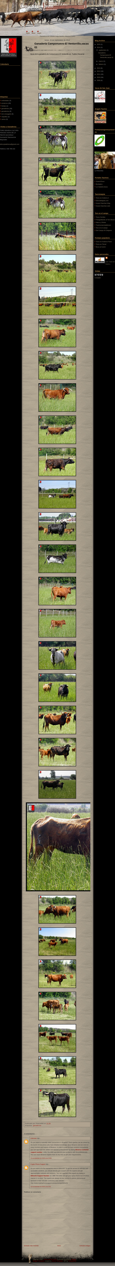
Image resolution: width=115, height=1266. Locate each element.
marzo (101, 61)
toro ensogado (6, 114)
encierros (4, 103)
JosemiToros (100, 181)
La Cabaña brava (102, 187)
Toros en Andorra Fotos (104, 241)
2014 (98, 47)
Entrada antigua (85, 1246)
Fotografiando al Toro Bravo (105, 220)
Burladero (99, 184)
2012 (98, 71)
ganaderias (5, 108)
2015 (98, 44)
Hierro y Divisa (101, 222)
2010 (98, 77)
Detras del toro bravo (36, 6)
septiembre (102, 50)
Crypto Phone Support (38, 1164)
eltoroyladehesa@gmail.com (9, 144)
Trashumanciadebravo (103, 225)
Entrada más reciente (31, 1246)
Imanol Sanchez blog (103, 203)
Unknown (33, 1138)
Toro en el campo (102, 228)
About (33, 33)
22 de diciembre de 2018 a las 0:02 (41, 1186)
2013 (98, 68)
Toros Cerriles (100, 217)
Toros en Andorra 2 (102, 198)
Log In (39, 33)
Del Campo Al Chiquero (104, 230)
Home (28, 33)
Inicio (59, 1246)
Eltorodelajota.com (102, 201)
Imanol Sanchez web (103, 206)
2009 (98, 80)
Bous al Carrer (101, 247)
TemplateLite (72, 1261)
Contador (97, 278)
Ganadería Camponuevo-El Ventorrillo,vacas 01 (61, 45)
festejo (3, 106)
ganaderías (5, 111)
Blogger (73, 1259)
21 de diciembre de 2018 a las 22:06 (41, 1158)
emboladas (5, 100)
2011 (98, 74)
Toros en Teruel (101, 244)
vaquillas (4, 117)
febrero (101, 64)
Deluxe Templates (57, 1261)
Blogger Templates (38, 1261)
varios (3, 119)
